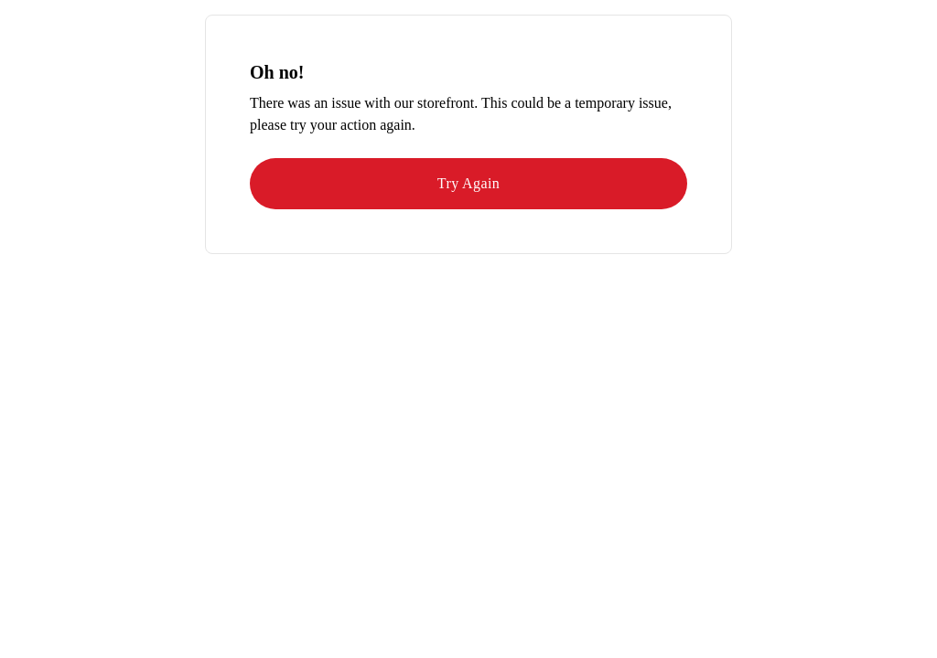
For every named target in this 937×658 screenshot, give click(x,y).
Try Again (468, 183)
